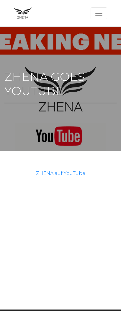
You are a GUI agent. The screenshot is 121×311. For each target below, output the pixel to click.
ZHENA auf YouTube (60, 173)
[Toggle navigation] (99, 13)
